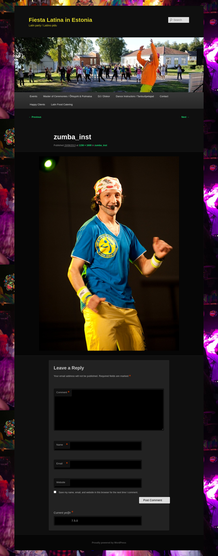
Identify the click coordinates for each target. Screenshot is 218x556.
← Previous (35, 117)
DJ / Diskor (104, 96)
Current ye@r (63, 512)
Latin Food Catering (62, 104)
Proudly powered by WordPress (109, 542)
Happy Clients (37, 104)
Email (62, 463)
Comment (62, 392)
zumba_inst (101, 145)
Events (33, 96)
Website (60, 482)
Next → (185, 117)
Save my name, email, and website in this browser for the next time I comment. (98, 492)
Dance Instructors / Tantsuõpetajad (135, 96)
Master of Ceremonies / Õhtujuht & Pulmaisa (67, 96)
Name (62, 445)
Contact (164, 96)
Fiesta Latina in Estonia (60, 20)
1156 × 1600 (85, 145)
